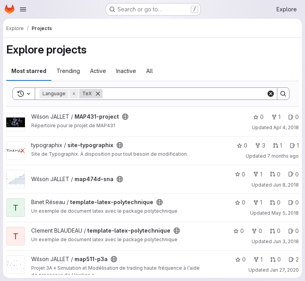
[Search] (184, 93)
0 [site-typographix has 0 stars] (242, 145)
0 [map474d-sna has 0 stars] (240, 174)
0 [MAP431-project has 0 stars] (258, 117)
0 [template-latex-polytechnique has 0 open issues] (293, 202)
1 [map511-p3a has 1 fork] (258, 259)
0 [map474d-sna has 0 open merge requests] (275, 174)
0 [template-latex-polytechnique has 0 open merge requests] (275, 202)
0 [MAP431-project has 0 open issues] (293, 117)
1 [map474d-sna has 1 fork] (257, 174)
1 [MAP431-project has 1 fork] (275, 117)
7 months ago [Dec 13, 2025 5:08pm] (283, 156)
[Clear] (270, 93)
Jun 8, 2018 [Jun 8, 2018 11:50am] (286, 185)
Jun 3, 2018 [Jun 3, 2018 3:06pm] (286, 241)
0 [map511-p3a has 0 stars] (240, 259)
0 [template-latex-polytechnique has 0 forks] (257, 231)
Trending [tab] (68, 71)
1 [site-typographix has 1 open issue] (294, 145)
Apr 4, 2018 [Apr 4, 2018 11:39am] (286, 127)
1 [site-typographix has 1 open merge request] (277, 145)
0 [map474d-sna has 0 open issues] (293, 174)
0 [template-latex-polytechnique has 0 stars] (240, 202)
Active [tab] (98, 71)
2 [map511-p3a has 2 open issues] (294, 259)
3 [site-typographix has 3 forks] (260, 145)
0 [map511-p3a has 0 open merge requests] (275, 259)
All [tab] (149, 71)
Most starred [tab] (28, 71)
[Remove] (98, 93)
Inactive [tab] (126, 71)
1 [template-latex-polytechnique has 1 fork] (257, 202)
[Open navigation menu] (23, 9)
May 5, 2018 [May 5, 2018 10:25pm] (285, 213)
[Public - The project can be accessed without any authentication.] (125, 117)
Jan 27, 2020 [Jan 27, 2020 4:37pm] (284, 270)
